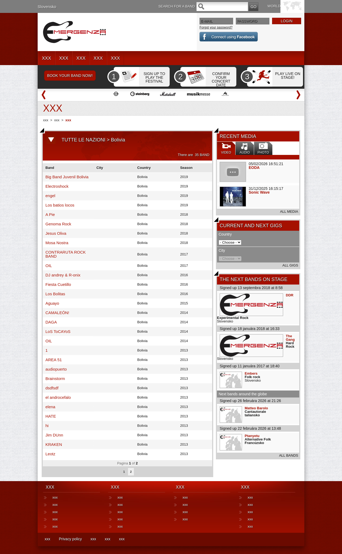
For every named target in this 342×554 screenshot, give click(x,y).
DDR (289, 295)
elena (50, 406)
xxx (45, 120)
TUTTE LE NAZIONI (83, 140)
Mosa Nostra (56, 242)
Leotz (50, 454)
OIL (48, 265)
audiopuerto (56, 369)
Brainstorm (55, 378)
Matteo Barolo (256, 408)
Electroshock (57, 186)
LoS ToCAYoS (57, 331)
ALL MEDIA (289, 211)
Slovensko (47, 6)
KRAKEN (53, 444)
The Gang (290, 338)
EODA (254, 167)
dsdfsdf (51, 388)
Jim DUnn (54, 435)
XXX (46, 58)
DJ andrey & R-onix (62, 275)
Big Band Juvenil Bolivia (66, 177)
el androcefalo (58, 397)
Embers (251, 373)
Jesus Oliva (55, 233)
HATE (50, 416)
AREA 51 (53, 359)
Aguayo (52, 303)
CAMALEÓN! (57, 312)
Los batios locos (59, 205)
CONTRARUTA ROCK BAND (65, 254)
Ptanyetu (252, 436)
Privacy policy (70, 539)
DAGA (51, 322)
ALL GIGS (290, 265)
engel (50, 195)
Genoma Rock (58, 224)
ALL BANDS (288, 455)
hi (47, 425)
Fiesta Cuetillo (58, 284)
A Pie (50, 214)
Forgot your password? (216, 27)
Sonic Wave (259, 192)
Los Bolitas (55, 294)
